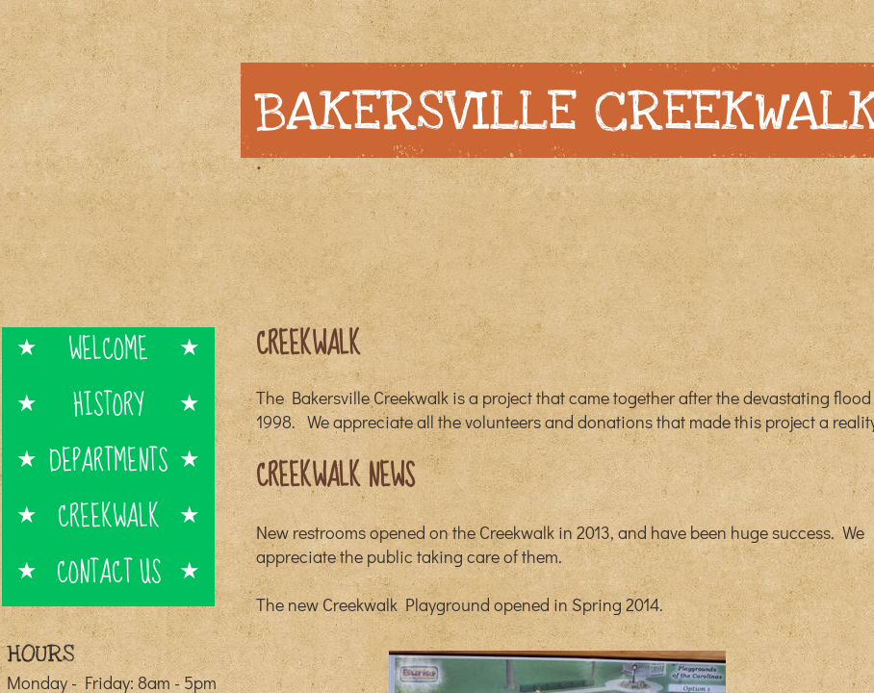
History (108, 403)
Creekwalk (109, 515)
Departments (108, 459)
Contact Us (109, 571)
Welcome (108, 348)
